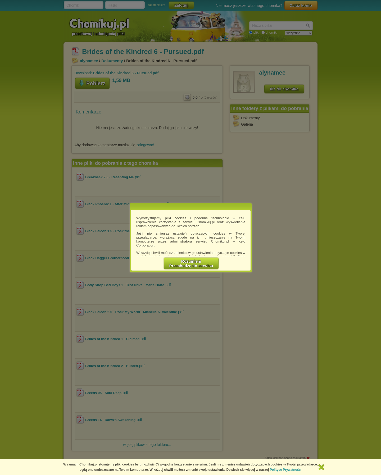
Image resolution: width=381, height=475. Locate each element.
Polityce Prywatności (286, 470)
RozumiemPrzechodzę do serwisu (191, 263)
